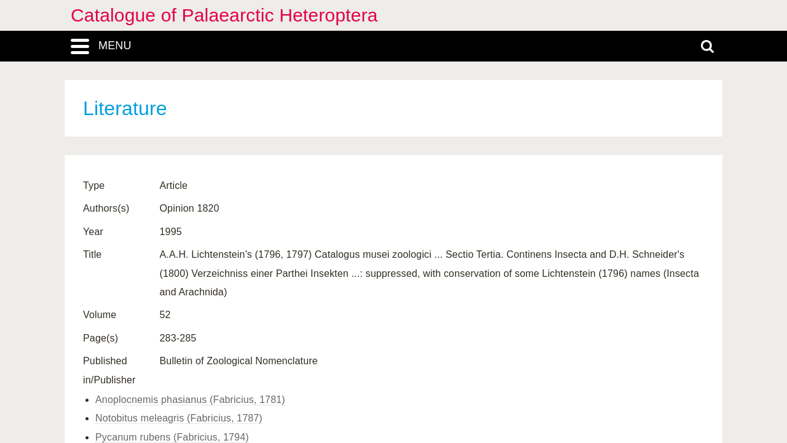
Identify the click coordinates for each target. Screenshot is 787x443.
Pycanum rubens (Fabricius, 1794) (172, 437)
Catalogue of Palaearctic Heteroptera (224, 15)
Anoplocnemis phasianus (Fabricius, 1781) (190, 399)
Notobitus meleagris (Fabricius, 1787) (179, 418)
